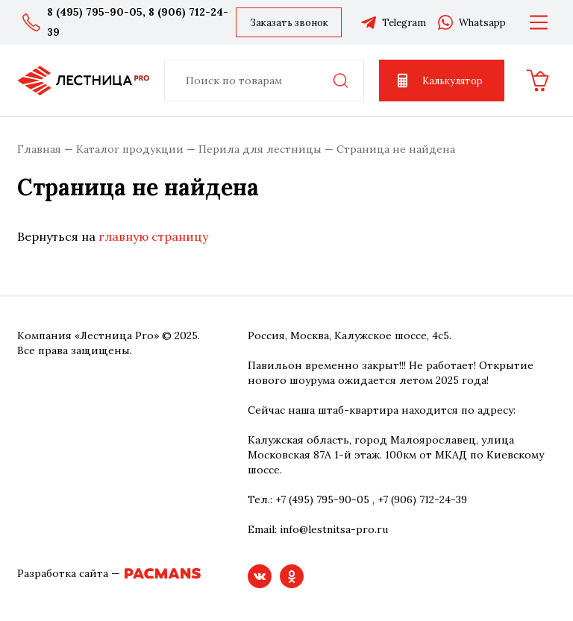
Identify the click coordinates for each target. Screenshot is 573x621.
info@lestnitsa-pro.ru (334, 529)
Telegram (393, 22)
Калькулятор (438, 80)
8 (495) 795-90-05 (95, 12)
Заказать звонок (289, 22)
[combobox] (264, 80)
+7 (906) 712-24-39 (422, 499)
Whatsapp (471, 22)
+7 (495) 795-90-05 (322, 499)
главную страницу (153, 236)
